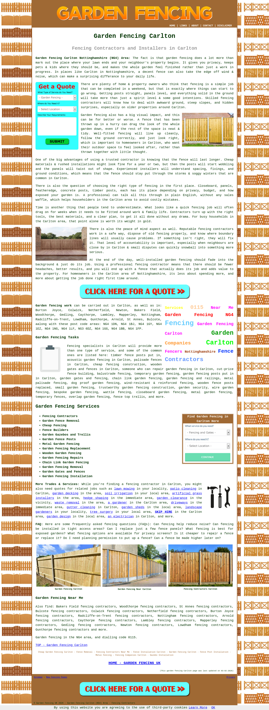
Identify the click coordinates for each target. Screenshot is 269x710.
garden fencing (178, 260)
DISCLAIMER (224, 25)
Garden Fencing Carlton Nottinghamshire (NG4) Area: (83, 58)
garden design (59, 516)
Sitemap (38, 677)
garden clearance (172, 498)
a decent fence (151, 72)
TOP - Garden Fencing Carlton (61, 645)
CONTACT (208, 25)
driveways (179, 502)
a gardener (117, 502)
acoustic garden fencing (88, 360)
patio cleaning (183, 489)
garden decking (65, 493)
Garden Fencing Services (68, 406)
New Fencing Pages (56, 677)
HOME (172, 25)
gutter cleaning (81, 507)
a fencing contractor (141, 484)
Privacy (231, 677)
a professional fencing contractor (137, 264)
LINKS (183, 25)
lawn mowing (124, 489)
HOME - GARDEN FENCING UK (134, 663)
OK (213, 707)
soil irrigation (119, 493)
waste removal (67, 502)
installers (149, 169)
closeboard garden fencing (161, 392)
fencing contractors (215, 229)
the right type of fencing (133, 186)
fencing (197, 207)
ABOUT (195, 25)
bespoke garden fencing (76, 392)
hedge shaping (95, 498)
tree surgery (101, 512)
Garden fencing (94, 115)
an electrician (121, 516)
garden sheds (132, 507)
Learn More (198, 707)
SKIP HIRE (163, 512)
